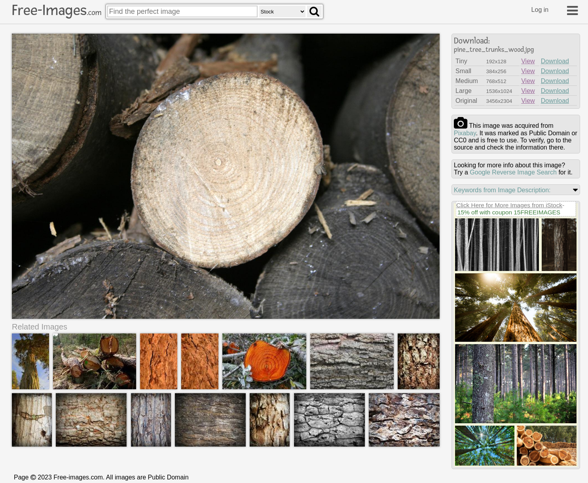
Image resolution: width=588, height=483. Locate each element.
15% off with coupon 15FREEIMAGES (508, 212)
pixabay (465, 133)
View (528, 61)
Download (555, 61)
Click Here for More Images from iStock (509, 205)
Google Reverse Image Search (513, 172)
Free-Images (56, 10)
